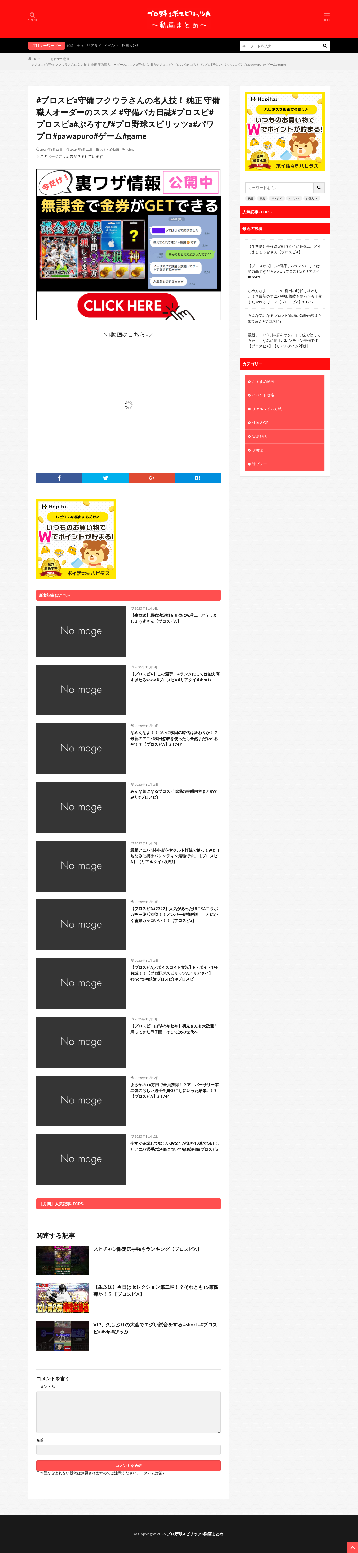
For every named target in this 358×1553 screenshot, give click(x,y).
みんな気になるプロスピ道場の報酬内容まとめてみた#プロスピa (174, 794)
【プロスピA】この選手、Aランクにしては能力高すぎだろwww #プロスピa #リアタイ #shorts (175, 677)
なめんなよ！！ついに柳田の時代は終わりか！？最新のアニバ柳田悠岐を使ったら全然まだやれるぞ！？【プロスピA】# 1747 (174, 738)
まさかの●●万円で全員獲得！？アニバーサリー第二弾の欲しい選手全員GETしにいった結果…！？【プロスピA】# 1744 (174, 1090)
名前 (40, 1440)
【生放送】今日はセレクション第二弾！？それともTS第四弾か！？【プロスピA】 (155, 1290)
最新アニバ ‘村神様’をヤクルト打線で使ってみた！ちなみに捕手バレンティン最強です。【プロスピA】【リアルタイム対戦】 (175, 856)
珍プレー (259, 464)
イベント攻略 (263, 395)
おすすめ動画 (59, 59)
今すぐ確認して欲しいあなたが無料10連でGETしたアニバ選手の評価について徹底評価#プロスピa (174, 1146)
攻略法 (257, 450)
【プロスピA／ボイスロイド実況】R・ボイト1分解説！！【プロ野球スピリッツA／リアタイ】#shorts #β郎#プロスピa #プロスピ (174, 973)
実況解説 (259, 437)
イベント (111, 45)
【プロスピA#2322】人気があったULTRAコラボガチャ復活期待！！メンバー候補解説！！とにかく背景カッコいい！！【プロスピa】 (174, 914)
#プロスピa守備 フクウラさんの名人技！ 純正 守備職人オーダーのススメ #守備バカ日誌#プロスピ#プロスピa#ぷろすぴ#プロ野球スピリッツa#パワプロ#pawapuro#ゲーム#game (159, 64)
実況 (80, 45)
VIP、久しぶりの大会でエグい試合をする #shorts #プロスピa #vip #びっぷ (155, 1328)
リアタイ (94, 45)
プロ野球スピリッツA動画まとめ (195, 1534)
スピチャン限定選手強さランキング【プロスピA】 (147, 1249)
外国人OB (130, 45)
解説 (70, 45)
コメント (46, 1387)
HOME (37, 59)
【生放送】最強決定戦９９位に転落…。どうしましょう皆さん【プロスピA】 (173, 618)
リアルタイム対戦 (267, 409)
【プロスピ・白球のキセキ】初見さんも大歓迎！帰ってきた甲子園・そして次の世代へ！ (174, 1028)
